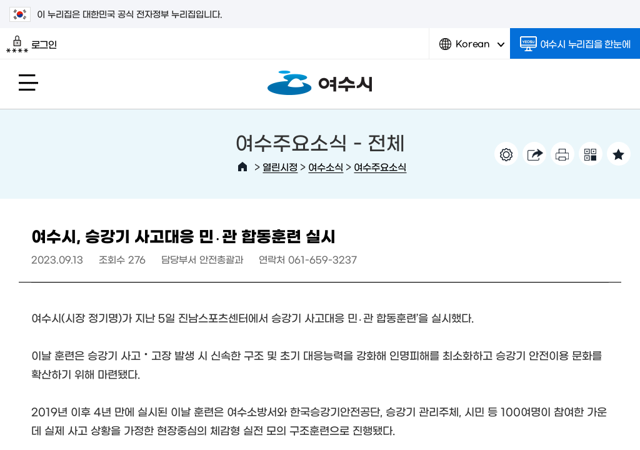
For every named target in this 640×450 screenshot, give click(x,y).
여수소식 (325, 166)
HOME (242, 167)
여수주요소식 (380, 166)
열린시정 (280, 166)
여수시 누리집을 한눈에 (575, 43)
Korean (471, 48)
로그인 (31, 44)
